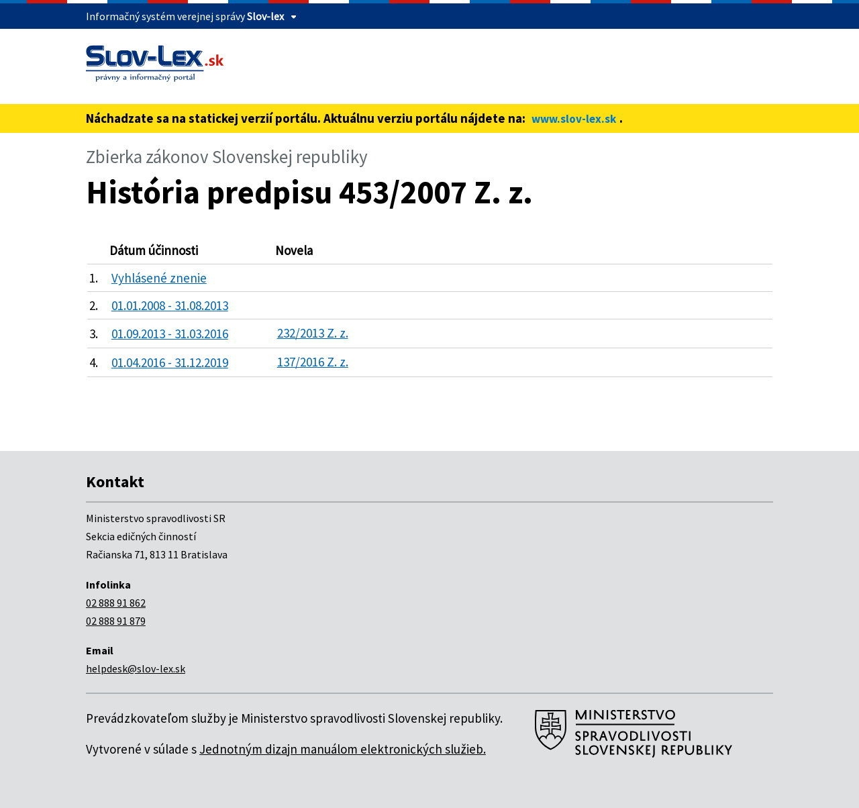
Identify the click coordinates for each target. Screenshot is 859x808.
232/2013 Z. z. (312, 333)
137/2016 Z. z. (312, 362)
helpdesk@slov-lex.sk (135, 668)
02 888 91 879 (116, 620)
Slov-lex (265, 16)
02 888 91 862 (116, 602)
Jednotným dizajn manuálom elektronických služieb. (342, 749)
